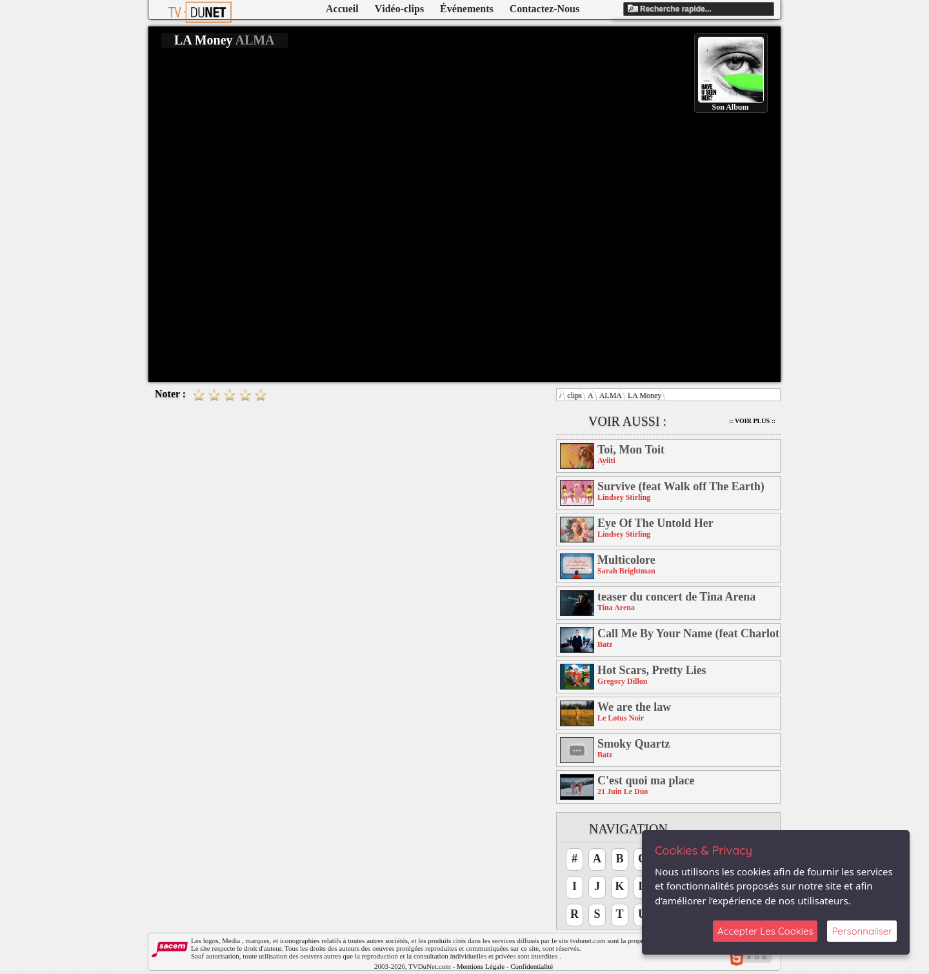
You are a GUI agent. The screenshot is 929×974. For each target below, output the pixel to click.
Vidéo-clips (399, 8)
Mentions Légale (480, 966)
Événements (467, 8)
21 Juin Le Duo (622, 791)
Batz (604, 644)
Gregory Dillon (622, 681)
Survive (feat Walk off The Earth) (680, 486)
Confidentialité (531, 966)
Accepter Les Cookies (765, 931)
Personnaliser (862, 931)
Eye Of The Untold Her (655, 523)
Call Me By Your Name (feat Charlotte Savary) (688, 633)
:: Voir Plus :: (752, 420)
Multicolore (626, 559)
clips (574, 395)
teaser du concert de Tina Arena (676, 596)
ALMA (610, 395)
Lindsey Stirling (623, 497)
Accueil (342, 8)
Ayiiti (606, 460)
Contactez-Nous (544, 8)
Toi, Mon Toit (630, 449)
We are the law (634, 707)
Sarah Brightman (626, 570)
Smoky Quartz (633, 743)
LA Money (644, 395)
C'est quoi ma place (646, 780)
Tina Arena (616, 607)
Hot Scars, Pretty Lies (651, 670)
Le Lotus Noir (620, 717)
